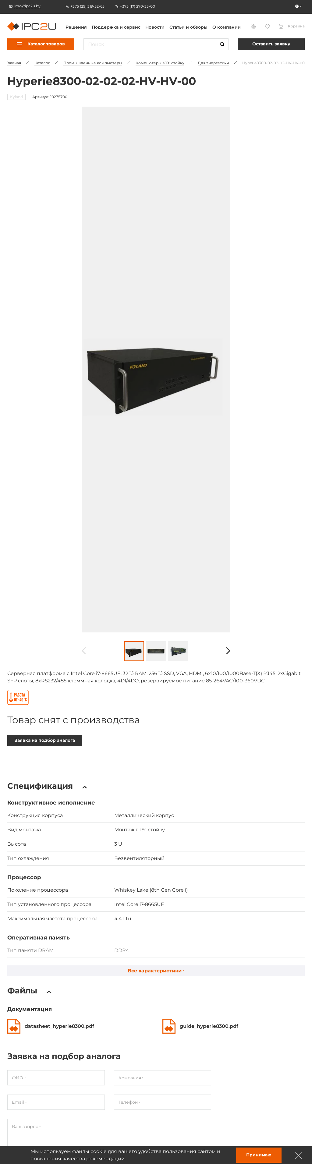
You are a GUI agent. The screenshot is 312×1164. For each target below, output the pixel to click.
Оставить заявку (271, 44)
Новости (155, 27)
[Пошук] (222, 44)
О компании (226, 27)
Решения (76, 27)
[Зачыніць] (298, 1155)
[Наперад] (228, 620)
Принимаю (258, 1155)
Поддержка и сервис (116, 27)
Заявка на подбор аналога (45, 709)
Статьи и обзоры (188, 27)
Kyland (16, 96)
